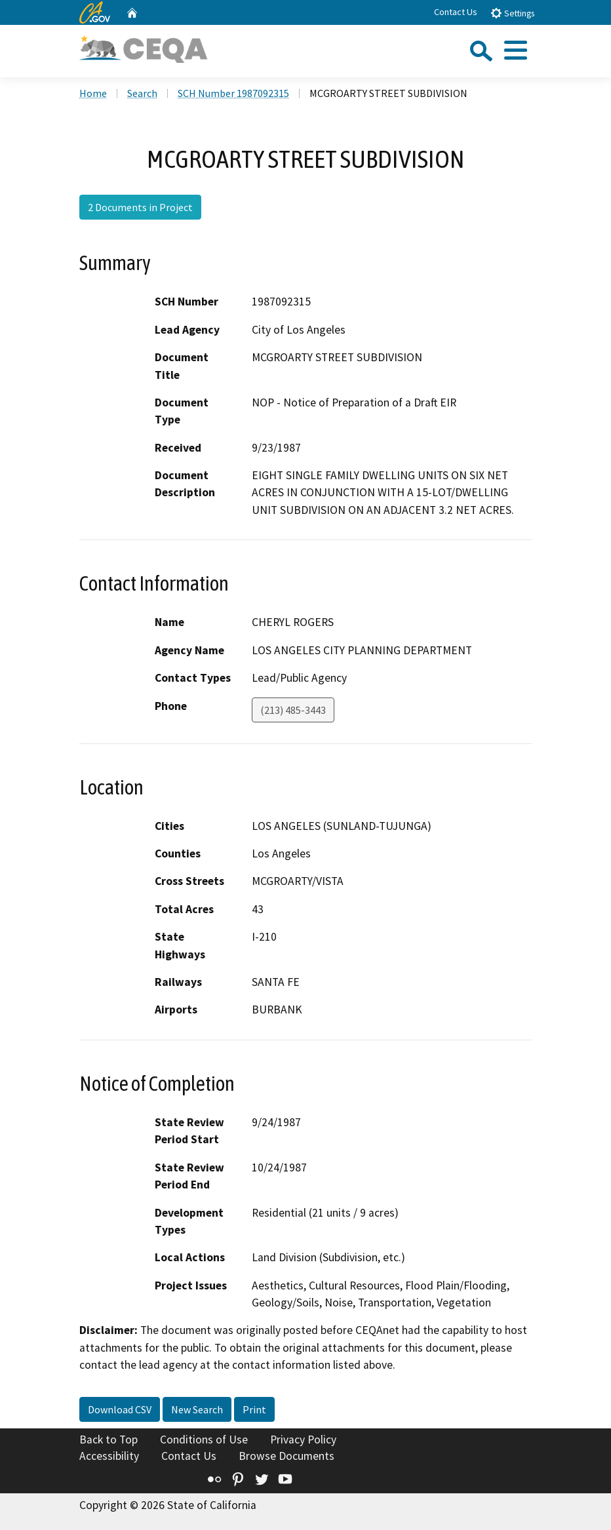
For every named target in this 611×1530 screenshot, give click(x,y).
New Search (197, 1409)
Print (254, 1409)
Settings (512, 13)
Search (142, 93)
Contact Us (455, 12)
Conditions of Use (204, 1439)
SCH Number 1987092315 (233, 93)
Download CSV (119, 1409)
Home (93, 93)
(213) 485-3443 (293, 709)
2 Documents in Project (140, 207)
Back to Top (108, 1439)
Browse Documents (286, 1456)
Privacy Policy (303, 1439)
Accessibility (109, 1456)
